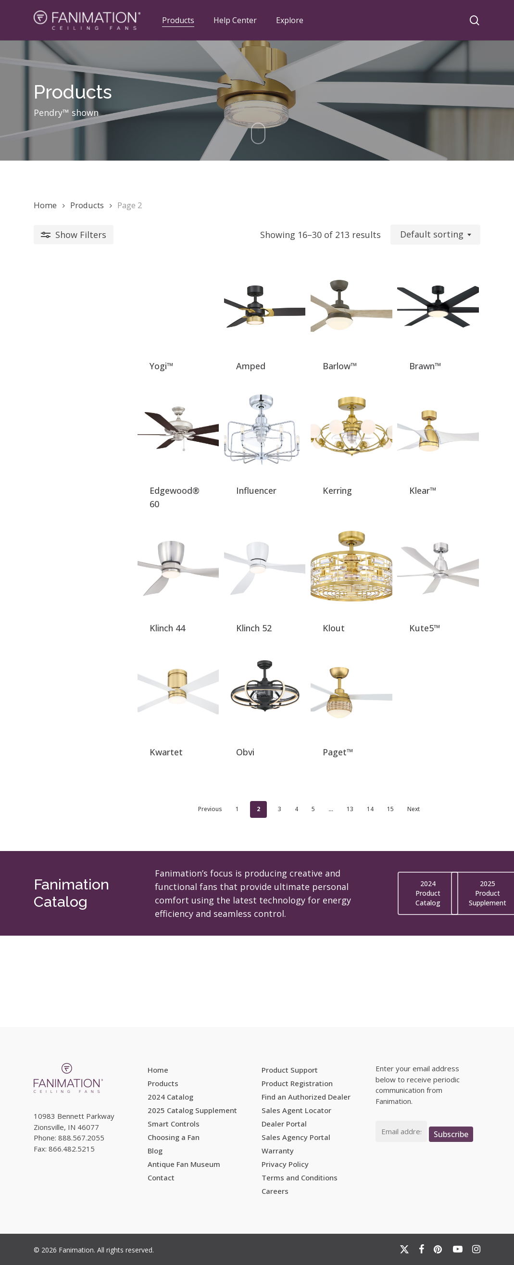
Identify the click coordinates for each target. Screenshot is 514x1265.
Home (45, 205)
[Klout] (313, 619)
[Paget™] (313, 770)
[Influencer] (200, 469)
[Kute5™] (425, 619)
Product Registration (297, 1083)
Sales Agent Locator (296, 1110)
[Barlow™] (313, 319)
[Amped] (200, 319)
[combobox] (435, 235)
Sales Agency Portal (296, 1137)
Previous (158, 900)
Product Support (290, 1070)
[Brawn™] (425, 319)
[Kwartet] (87, 770)
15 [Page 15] (338, 900)
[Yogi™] (87, 319)
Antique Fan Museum (184, 1164)
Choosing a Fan (174, 1137)
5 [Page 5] (261, 900)
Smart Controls (174, 1123)
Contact (161, 1177)
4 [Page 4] (244, 900)
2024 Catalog (170, 1097)
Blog (155, 1150)
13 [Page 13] (298, 900)
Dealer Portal (284, 1123)
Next (361, 900)
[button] (428, 984)
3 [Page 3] (227, 900)
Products (87, 205)
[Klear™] (425, 469)
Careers (275, 1191)
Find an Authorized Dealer (306, 1097)
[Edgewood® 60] (87, 469)
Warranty (278, 1150)
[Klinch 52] (200, 619)
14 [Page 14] (318, 900)
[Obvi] (200, 770)
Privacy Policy (285, 1164)
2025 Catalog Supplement (192, 1110)
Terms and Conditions (300, 1177)
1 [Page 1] (185, 900)
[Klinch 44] (87, 619)
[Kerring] (313, 469)
